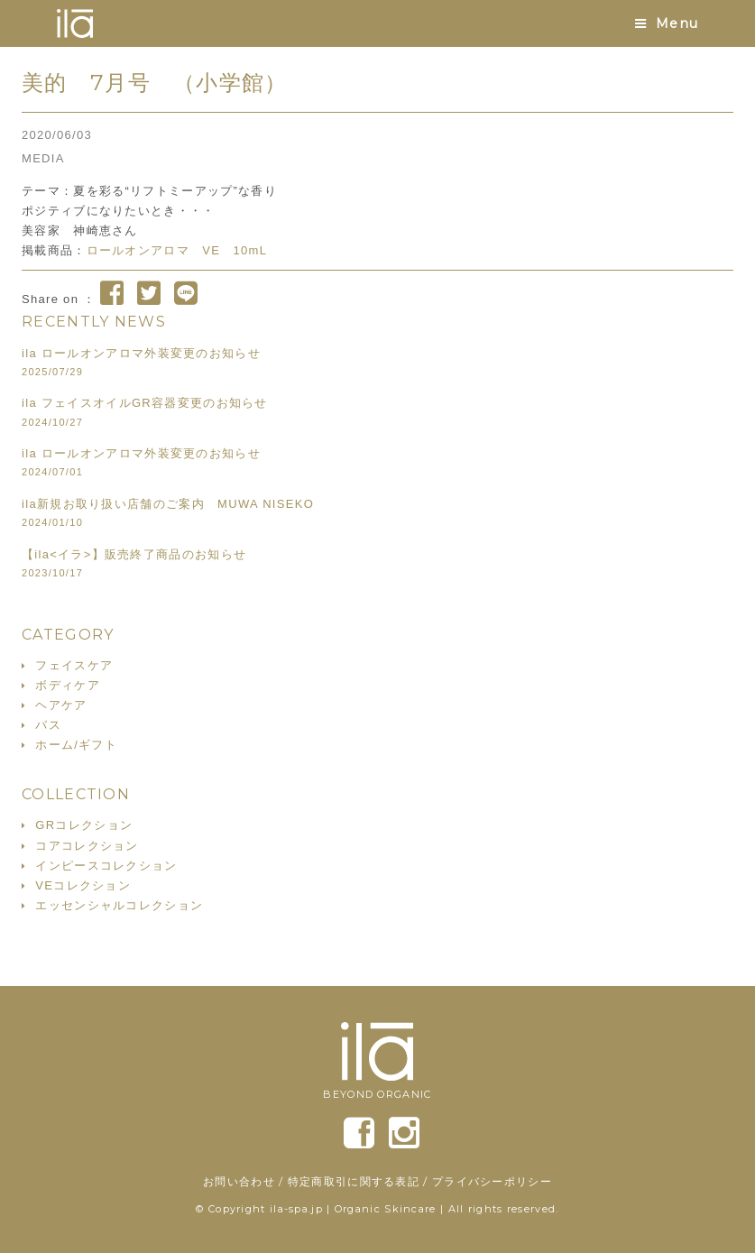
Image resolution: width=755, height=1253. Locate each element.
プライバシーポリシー (492, 1181)
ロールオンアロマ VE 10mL (177, 250)
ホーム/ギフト (76, 744)
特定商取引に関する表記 (353, 1181)
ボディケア (67, 685)
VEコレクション (83, 885)
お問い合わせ (239, 1181)
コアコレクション (86, 845)
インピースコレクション (106, 865)
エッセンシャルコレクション (119, 905)
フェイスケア (74, 665)
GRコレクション (84, 825)
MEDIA (43, 158)
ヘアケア (61, 705)
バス (48, 725)
